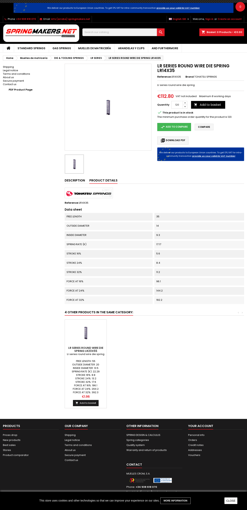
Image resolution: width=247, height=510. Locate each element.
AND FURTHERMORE (165, 48)
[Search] (123, 32)
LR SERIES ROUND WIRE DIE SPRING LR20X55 (211, 349)
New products (11, 440)
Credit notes (196, 445)
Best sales (9, 445)
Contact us (9, 84)
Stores (7, 450)
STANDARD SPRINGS (31, 48)
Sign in (209, 19)
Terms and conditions (16, 74)
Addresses (195, 450)
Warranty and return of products (146, 450)
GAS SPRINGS (61, 48)
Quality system (135, 445)
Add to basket (207, 105)
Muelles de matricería (94, 48)
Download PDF (173, 140)
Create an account (230, 19)
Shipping (8, 67)
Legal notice (10, 70)
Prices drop (10, 435)
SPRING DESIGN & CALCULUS (143, 435)
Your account (200, 426)
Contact (134, 464)
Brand (189, 77)
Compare (204, 127)
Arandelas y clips (131, 48)
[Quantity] (177, 105)
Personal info (196, 435)
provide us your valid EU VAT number (178, 7)
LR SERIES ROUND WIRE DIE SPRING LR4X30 (127, 349)
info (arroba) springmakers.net (70, 19)
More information (175, 500)
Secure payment (13, 81)
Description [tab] (75, 180)
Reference (164, 77)
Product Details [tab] (103, 180)
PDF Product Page (20, 89)
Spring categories (137, 440)
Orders (192, 440)
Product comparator (16, 455)
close (230, 500)
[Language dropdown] (179, 19)
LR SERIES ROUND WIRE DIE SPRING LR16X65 (169, 349)
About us (8, 77)
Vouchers (194, 455)
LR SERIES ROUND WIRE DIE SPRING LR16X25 (85, 349)
